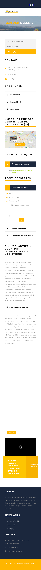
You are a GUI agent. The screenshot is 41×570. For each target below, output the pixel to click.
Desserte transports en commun (22, 236)
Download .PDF (13, 95)
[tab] (20, 164)
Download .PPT (13, 109)
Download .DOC (14, 102)
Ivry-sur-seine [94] (15, 41)
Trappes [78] (12, 47)
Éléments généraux (20, 164)
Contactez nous (34, 466)
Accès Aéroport (19, 229)
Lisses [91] (11, 52)
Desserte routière (20, 188)
